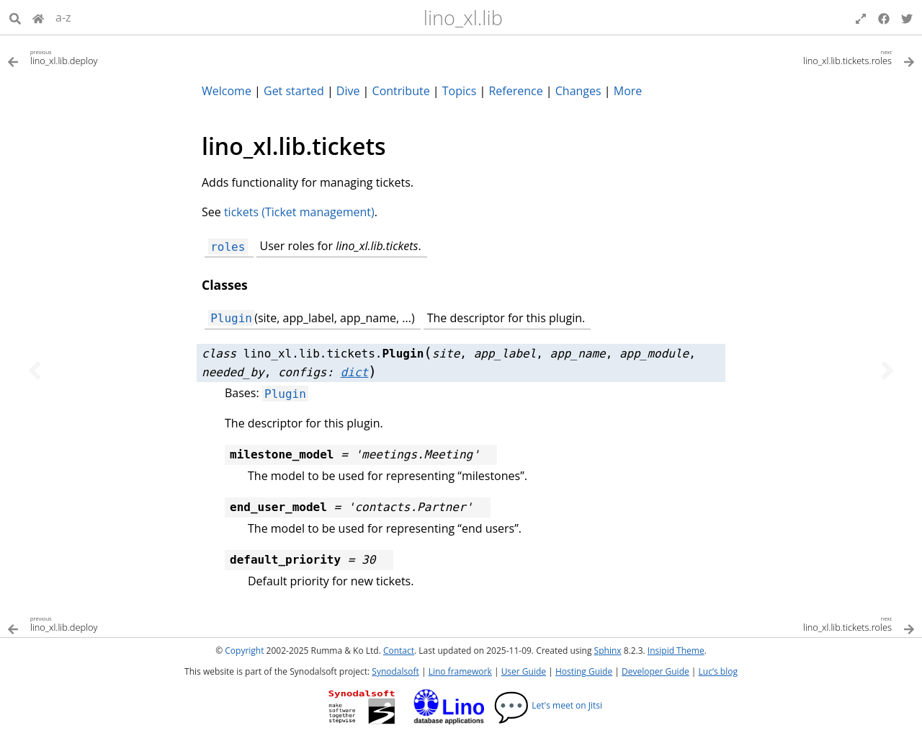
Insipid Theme (676, 650)
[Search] (15, 17)
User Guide (523, 671)
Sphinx (608, 650)
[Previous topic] (35, 370)
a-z (63, 17)
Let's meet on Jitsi (547, 705)
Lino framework (460, 671)
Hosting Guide (583, 671)
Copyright (244, 650)
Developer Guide (655, 671)
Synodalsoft (395, 671)
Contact (398, 650)
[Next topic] (887, 370)
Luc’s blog (718, 671)
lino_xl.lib (463, 17)
